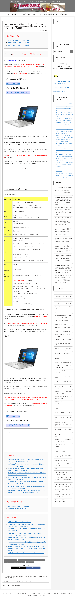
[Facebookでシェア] (33, 568)
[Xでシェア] (18, 568)
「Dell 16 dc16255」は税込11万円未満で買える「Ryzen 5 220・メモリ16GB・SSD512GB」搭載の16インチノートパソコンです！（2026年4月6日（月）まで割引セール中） (63, 221)
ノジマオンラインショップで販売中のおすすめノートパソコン (14, 562)
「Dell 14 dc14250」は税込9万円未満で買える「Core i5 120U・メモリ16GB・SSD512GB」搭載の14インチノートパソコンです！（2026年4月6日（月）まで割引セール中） (63, 211)
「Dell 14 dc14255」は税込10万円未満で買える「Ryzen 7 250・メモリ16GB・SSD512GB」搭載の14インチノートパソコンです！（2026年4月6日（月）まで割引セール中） (63, 190)
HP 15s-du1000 (13, 84)
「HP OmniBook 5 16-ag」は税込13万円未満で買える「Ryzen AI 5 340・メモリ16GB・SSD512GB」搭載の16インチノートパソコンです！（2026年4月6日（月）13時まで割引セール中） (63, 269)
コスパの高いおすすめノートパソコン (24, 593)
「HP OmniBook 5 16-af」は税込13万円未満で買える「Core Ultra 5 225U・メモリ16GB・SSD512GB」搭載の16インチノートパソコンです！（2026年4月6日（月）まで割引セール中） (63, 201)
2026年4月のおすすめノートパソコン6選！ (19, 45)
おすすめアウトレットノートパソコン (39, 593)
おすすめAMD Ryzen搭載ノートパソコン (18, 42)
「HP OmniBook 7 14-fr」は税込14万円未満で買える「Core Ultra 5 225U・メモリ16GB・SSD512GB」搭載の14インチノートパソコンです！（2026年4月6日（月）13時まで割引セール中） (63, 248)
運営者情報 (63, 593)
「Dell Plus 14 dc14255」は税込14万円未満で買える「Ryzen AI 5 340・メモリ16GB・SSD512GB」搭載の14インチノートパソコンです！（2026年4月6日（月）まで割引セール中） (63, 279)
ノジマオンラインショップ (18, 92)
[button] (71, 51)
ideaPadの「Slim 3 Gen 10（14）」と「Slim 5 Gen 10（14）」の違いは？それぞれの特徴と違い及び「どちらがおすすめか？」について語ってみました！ (27, 548)
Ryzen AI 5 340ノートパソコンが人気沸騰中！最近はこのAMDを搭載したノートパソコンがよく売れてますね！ (63, 240)
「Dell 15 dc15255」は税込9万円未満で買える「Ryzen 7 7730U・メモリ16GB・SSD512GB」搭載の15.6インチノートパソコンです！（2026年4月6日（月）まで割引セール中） (63, 231)
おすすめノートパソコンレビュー (54, 593)
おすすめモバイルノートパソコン (10, 593)
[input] (63, 51)
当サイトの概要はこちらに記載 (61, 87)
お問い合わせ (68, 593)
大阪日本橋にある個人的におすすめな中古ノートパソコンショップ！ (26, 553)
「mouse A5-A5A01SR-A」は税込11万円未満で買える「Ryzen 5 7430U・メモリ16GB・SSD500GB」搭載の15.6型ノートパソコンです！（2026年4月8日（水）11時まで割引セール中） (63, 258)
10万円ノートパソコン (30, 562)
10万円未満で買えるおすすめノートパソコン (19, 40)
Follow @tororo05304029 (59, 91)
